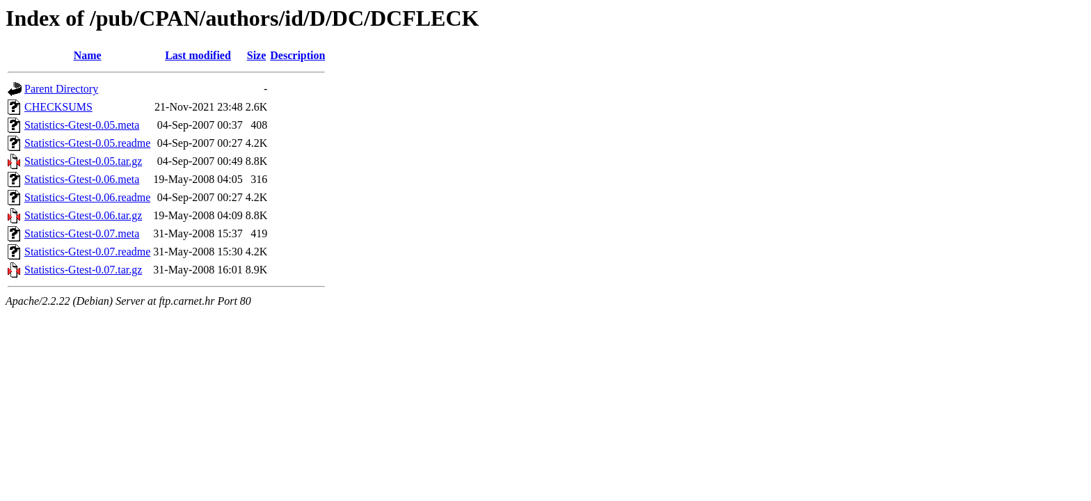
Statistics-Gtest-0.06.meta (81, 179)
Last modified (198, 55)
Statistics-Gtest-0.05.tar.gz (83, 161)
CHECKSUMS (58, 107)
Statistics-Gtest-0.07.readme (87, 251)
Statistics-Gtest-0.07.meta (81, 233)
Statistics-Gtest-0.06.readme (87, 197)
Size (256, 55)
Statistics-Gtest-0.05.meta (81, 125)
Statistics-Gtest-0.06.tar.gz (83, 215)
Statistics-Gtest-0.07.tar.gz (83, 270)
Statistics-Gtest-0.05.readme (87, 143)
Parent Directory (61, 89)
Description (297, 55)
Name (88, 55)
